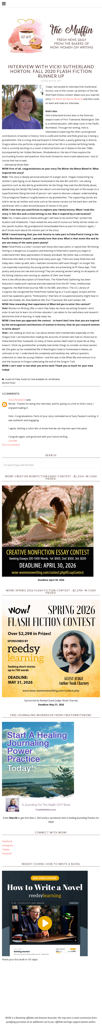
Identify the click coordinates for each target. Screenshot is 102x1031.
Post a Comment (11, 444)
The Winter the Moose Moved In (67, 99)
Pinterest (7, 853)
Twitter (6, 849)
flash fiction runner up (34, 379)
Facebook (7, 841)
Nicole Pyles (8, 383)
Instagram (7, 845)
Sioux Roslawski (16, 399)
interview (54, 379)
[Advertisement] (51, 989)
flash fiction (12, 379)
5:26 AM (12, 440)
